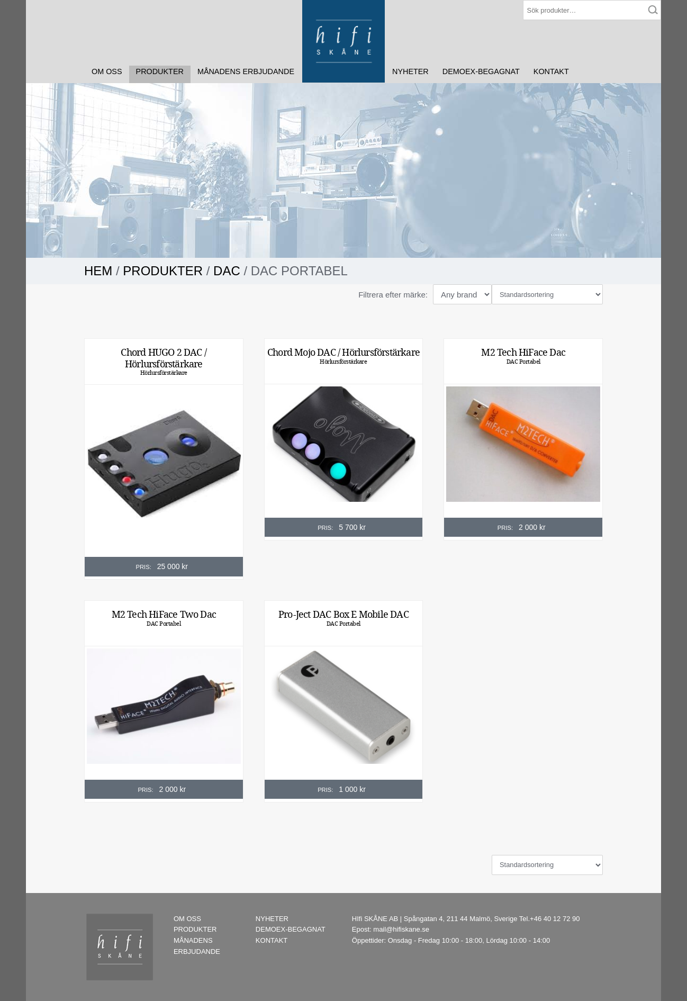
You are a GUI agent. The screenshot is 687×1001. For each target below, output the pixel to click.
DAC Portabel (523, 361)
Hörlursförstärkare (163, 372)
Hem (98, 271)
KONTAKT (551, 71)
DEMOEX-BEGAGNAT (481, 71)
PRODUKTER (160, 71)
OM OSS (107, 71)
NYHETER (410, 71)
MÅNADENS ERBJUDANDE (245, 71)
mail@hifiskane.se (401, 929)
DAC (226, 271)
